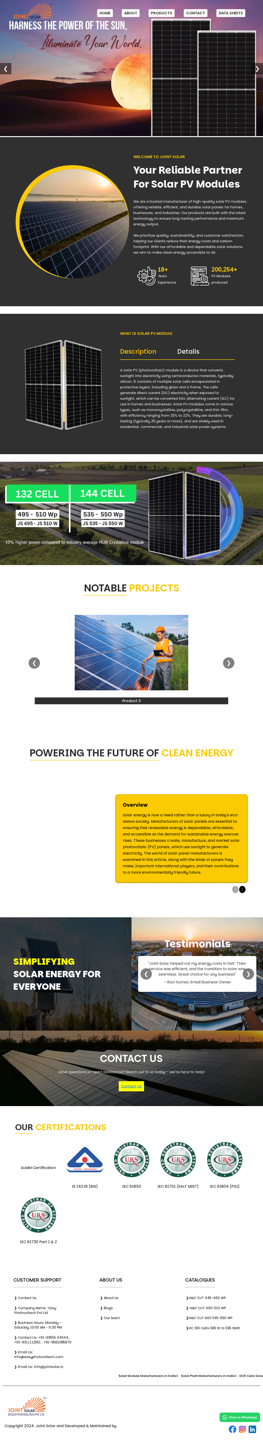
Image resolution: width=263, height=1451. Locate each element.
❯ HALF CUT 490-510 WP (206, 1308)
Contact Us (131, 1086)
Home (105, 13)
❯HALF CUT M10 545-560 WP (209, 1318)
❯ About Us (109, 1298)
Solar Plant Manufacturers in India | (214, 1376)
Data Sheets (231, 13)
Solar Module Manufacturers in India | (154, 1376)
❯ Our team (110, 1318)
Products (161, 13)
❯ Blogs (106, 1308)
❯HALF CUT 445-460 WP (206, 1298)
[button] (242, 889)
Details (188, 351)
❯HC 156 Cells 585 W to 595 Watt (213, 1328)
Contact (195, 13)
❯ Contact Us (25, 1298)
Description (138, 351)
